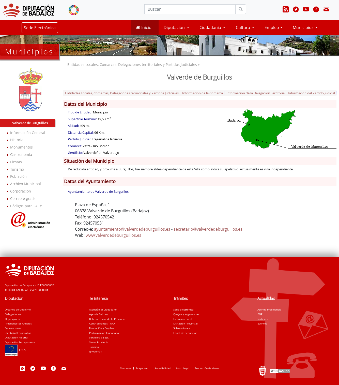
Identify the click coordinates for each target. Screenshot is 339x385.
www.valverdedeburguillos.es (113, 235)
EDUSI (15, 350)
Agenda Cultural (99, 314)
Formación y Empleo (101, 328)
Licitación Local (182, 319)
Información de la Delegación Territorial (255, 93)
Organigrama (13, 319)
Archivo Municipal (25, 183)
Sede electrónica (183, 309)
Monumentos (21, 147)
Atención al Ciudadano (103, 309)
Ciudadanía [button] (210, 27)
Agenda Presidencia (269, 309)
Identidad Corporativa (18, 333)
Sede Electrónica (40, 28)
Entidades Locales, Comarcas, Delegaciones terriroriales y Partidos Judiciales (122, 93)
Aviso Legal (182, 368)
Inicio (143, 27)
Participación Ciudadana (104, 333)
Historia (16, 139)
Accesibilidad (163, 368)
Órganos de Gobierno (18, 309)
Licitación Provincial (185, 323)
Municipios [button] (304, 27)
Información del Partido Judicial (311, 93)
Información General (27, 132)
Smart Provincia (98, 342)
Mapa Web (142, 368)
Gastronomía (21, 154)
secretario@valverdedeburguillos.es (208, 229)
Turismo (17, 169)
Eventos (262, 323)
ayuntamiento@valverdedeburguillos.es (132, 229)
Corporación (20, 191)
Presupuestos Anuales (18, 323)
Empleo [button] (272, 27)
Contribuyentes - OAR (102, 323)
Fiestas (16, 161)
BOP (260, 314)
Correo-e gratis (23, 198)
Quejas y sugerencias (186, 314)
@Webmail (95, 351)
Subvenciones (13, 328)
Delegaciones (13, 314)
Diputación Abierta (16, 337)
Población (18, 176)
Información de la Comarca (202, 93)
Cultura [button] (243, 27)
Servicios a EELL (99, 337)
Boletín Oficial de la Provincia (107, 319)
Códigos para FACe (26, 205)
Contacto (125, 368)
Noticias (262, 319)
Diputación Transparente (20, 342)
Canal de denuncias (185, 333)
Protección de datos (207, 368)
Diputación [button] (175, 27)
